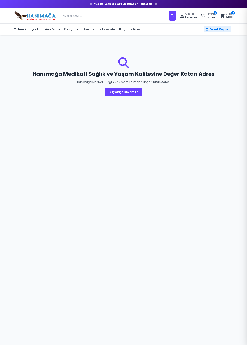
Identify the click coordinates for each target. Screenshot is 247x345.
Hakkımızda (106, 29)
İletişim (135, 29)
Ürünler (89, 29)
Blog (122, 29)
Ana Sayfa (52, 29)
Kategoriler (72, 29)
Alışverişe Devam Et (123, 92)
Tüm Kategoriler (27, 29)
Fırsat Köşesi (217, 29)
